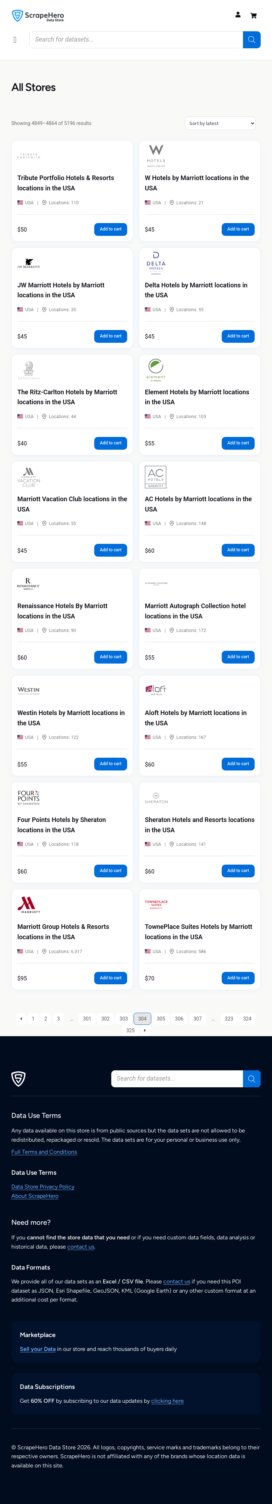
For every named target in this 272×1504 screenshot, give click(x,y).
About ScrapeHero (34, 1195)
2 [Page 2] (45, 1019)
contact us (80, 1246)
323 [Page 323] (229, 1019)
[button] (15, 39)
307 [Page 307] (197, 1019)
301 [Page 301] (87, 1019)
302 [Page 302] (105, 1019)
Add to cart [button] (110, 229)
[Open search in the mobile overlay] (145, 39)
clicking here (167, 1400)
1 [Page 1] (33, 1019)
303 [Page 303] (124, 1019)
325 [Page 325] (130, 1030)
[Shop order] (220, 123)
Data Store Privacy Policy (42, 1186)
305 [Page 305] (161, 1019)
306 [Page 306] (179, 1019)
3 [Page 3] (58, 1019)
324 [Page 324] (247, 1019)
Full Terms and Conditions (44, 1151)
